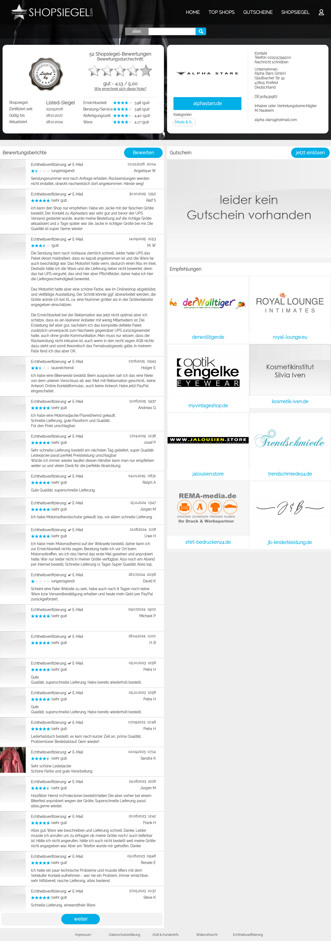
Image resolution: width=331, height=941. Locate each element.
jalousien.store (208, 474)
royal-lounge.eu (290, 337)
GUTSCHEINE (258, 12)
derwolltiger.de (208, 337)
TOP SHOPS (221, 12)
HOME (193, 12)
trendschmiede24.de (290, 474)
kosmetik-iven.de (290, 401)
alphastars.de (207, 103)
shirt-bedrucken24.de (208, 542)
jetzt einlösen (310, 152)
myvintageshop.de (208, 405)
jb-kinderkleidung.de (290, 542)
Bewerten (143, 152)
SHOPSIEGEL (295, 12)
